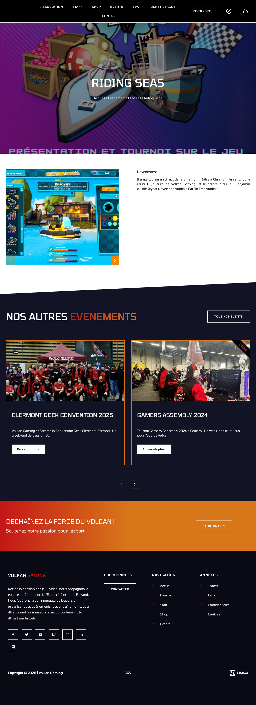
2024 (243, 347)
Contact (109, 16)
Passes (135, 98)
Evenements (117, 98)
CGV (128, 673)
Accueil (99, 98)
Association (51, 6)
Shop (96, 6)
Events (116, 6)
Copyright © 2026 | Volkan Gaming (35, 673)
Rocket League (162, 6)
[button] (10, 260)
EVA (136, 6)
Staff (77, 6)
